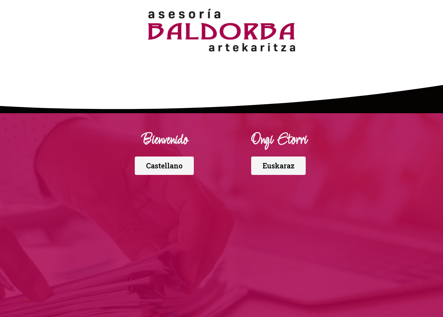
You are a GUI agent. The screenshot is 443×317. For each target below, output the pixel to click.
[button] (164, 166)
